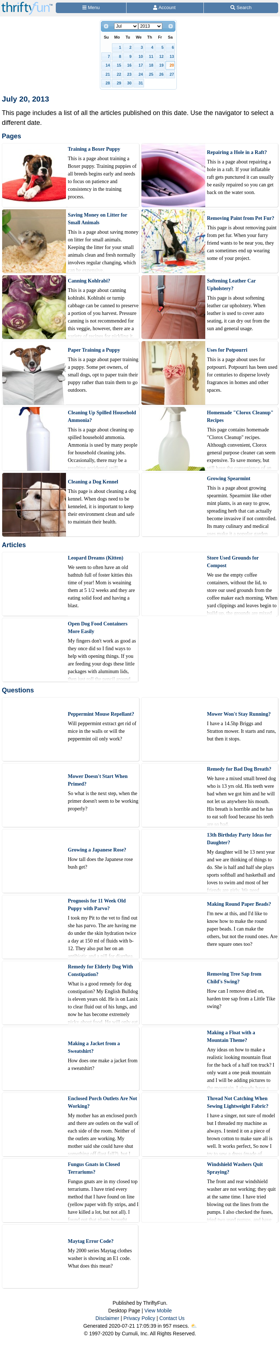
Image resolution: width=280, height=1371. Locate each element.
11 (151, 56)
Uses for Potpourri (227, 350)
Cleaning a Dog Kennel (93, 482)
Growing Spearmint (228, 478)
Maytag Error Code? (90, 1241)
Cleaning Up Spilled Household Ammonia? (102, 416)
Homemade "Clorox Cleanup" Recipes (240, 416)
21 (108, 74)
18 (151, 65)
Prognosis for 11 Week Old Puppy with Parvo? (97, 904)
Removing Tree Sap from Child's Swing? (234, 977)
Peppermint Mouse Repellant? (101, 714)
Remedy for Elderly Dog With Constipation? (100, 970)
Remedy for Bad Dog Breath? (239, 769)
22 (119, 74)
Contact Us (171, 1318)
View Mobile (158, 1310)
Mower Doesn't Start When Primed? (98, 780)
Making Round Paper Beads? (239, 904)
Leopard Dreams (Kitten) (95, 558)
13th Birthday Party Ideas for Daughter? (239, 838)
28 (108, 83)
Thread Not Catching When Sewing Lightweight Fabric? (238, 1102)
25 (151, 74)
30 (129, 83)
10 (141, 56)
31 (141, 83)
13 (172, 56)
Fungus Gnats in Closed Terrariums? (94, 1168)
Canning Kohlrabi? (89, 281)
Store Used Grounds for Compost (233, 561)
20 (172, 65)
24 (141, 74)
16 (129, 65)
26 (161, 74)
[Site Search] (241, 8)
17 (141, 65)
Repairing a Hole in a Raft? (237, 152)
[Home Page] (27, 4)
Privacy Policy (139, 1318)
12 (161, 56)
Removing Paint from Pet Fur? (241, 218)
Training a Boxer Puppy (94, 149)
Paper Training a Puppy (94, 350)
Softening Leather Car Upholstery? (231, 284)
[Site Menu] (91, 8)
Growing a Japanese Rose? (97, 850)
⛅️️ (194, 1326)
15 (119, 65)
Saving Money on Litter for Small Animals (97, 218)
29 (119, 83)
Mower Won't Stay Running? (239, 714)
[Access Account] (165, 8)
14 (108, 65)
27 (172, 74)
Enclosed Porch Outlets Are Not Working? (102, 1102)
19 (161, 65)
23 (129, 74)
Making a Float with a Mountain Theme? (231, 1036)
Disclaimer (107, 1318)
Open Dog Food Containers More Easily (98, 627)
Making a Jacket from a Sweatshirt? (94, 1047)
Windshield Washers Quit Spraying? (235, 1168)
